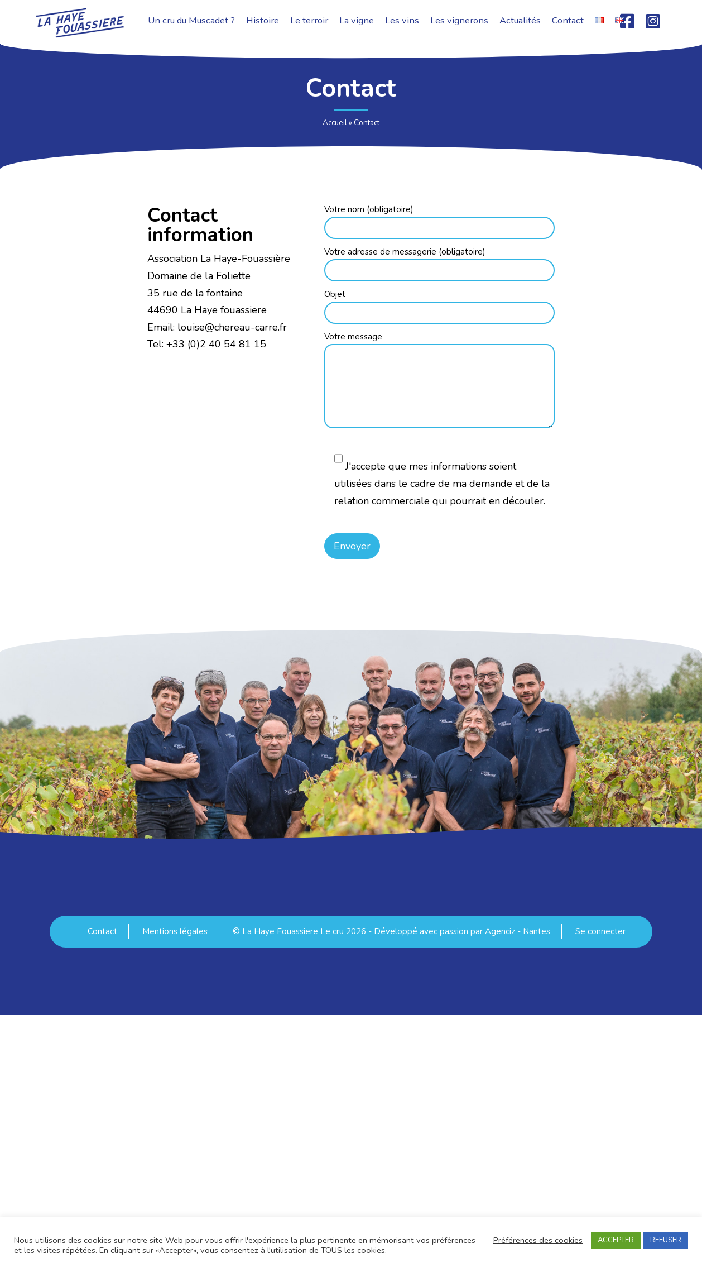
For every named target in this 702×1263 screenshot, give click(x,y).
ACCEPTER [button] (616, 1240)
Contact (102, 931)
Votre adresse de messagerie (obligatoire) (439, 262)
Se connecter (600, 931)
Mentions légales (175, 931)
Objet (439, 304)
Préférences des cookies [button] (538, 1240)
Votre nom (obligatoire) (439, 219)
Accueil (335, 122)
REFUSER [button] (665, 1240)
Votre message (439, 381)
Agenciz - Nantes (517, 931)
